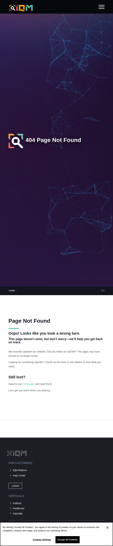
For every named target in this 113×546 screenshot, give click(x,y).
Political (17, 503)
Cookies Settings (42, 539)
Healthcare (19, 508)
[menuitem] (99, 7)
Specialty (18, 513)
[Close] (107, 527)
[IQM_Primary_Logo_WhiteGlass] (47, 8)
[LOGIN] (15, 486)
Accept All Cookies (67, 539)
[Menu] (99, 7)
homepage (28, 383)
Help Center (19, 475)
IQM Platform (20, 470)
